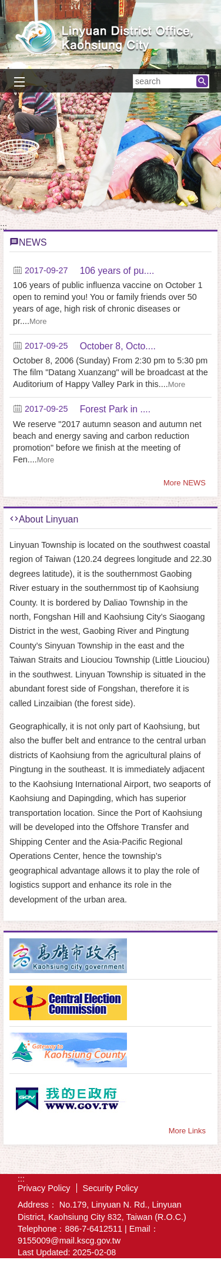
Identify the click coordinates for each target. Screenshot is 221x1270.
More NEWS (184, 482)
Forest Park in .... (115, 409)
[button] (202, 81)
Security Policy (110, 1188)
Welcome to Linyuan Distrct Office (110, 37)
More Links (187, 1130)
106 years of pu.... (117, 271)
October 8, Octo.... (118, 346)
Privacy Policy (44, 1188)
